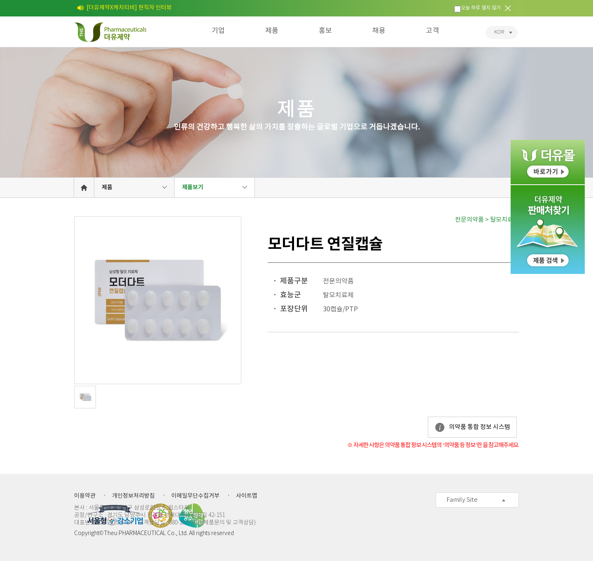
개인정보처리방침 (133, 496)
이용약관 (85, 496)
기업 (218, 31)
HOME (84, 187)
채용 (378, 31)
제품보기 (192, 187)
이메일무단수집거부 (195, 496)
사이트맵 (246, 496)
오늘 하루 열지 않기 (481, 8)
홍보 (325, 31)
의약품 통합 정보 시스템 (479, 427)
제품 (271, 31)
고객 (432, 31)
